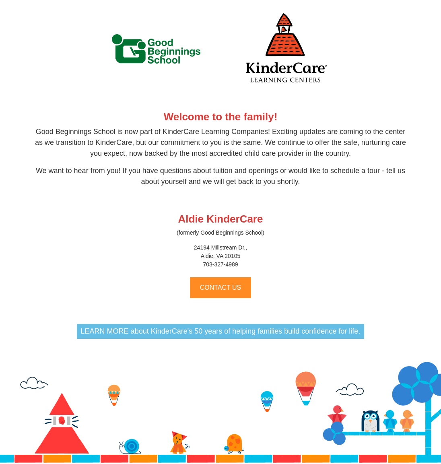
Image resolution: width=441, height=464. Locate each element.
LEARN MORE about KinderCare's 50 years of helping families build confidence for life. (221, 331)
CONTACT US (220, 287)
